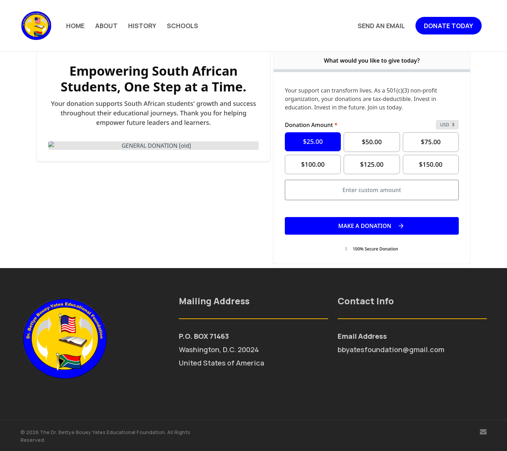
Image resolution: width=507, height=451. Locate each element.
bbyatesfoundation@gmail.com (391, 349)
